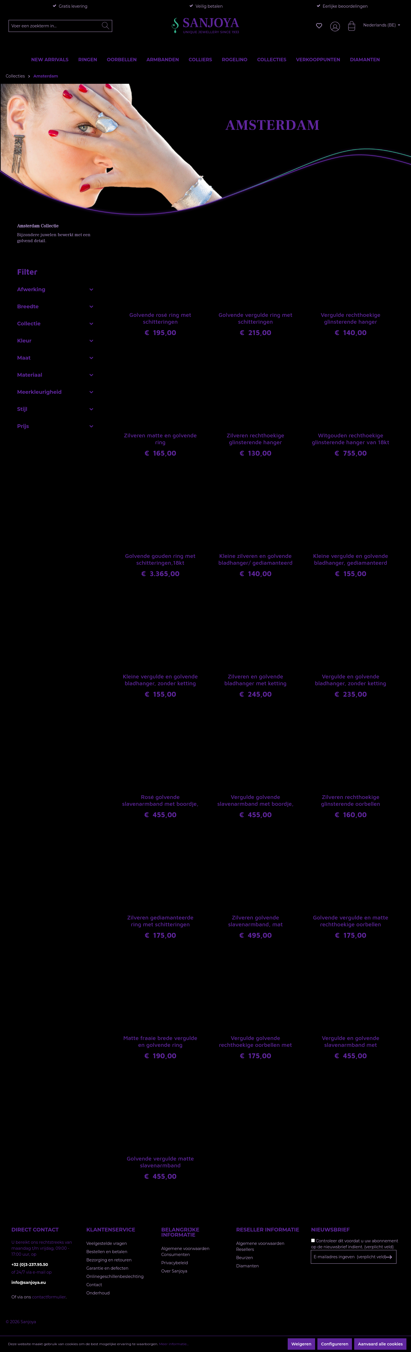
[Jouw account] (334, 25)
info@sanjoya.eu (28, 1282)
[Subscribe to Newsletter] (388, 1257)
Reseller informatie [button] (267, 1230)
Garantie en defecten (107, 1268)
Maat (55, 356)
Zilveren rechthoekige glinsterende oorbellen (350, 800)
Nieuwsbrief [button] (330, 1230)
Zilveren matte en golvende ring (160, 438)
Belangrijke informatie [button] (180, 1232)
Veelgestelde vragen (106, 1243)
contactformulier (49, 1297)
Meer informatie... (174, 1344)
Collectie (55, 322)
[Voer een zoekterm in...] (60, 26)
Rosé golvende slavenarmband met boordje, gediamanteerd (160, 801)
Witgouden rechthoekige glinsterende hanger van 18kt (350, 438)
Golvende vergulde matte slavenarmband (160, 1162)
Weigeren (301, 1344)
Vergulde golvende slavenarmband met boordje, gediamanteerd (255, 801)
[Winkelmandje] (348, 25)
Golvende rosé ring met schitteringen (160, 318)
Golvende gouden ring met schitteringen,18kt (160, 559)
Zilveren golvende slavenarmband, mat (255, 920)
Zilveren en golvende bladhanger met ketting (255, 679)
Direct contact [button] (35, 1230)
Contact (94, 1284)
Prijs (55, 424)
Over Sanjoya (174, 1271)
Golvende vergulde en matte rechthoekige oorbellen (350, 920)
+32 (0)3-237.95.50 (29, 1264)
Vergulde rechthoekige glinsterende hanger (350, 318)
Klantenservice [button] (110, 1230)
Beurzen (244, 1257)
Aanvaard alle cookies (380, 1344)
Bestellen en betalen (107, 1251)
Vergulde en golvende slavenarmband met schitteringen (350, 1042)
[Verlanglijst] (319, 25)
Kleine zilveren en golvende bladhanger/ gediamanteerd (255, 559)
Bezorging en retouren (109, 1260)
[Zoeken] (105, 26)
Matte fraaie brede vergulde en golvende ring (160, 1041)
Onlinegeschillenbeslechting (115, 1276)
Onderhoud (98, 1293)
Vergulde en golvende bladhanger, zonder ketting (350, 679)
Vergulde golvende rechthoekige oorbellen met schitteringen (255, 1042)
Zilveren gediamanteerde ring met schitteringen (160, 920)
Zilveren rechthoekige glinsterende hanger (255, 438)
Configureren (334, 1344)
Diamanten (247, 1266)
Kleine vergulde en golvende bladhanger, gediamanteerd (350, 559)
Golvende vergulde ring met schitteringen (256, 318)
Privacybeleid (174, 1262)
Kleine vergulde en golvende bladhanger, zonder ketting (160, 679)
